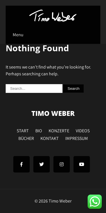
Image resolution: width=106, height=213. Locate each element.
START (23, 130)
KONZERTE (59, 130)
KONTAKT (49, 137)
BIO (38, 130)
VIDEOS (83, 130)
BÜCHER (26, 137)
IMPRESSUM (76, 137)
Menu (18, 35)
